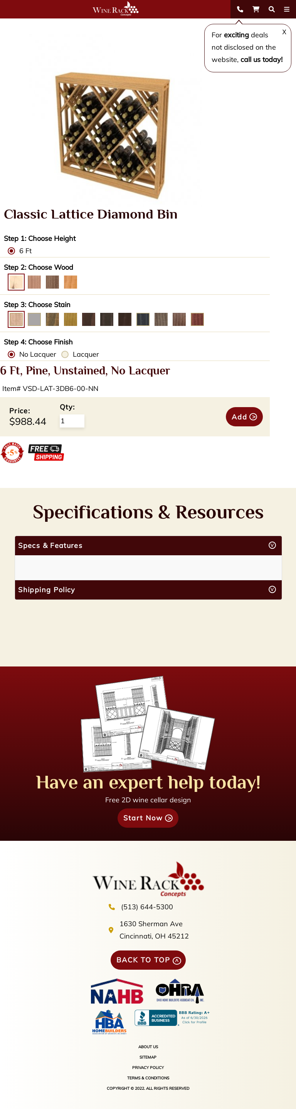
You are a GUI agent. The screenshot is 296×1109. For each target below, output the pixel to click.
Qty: (67, 407)
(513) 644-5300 (147, 906)
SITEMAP (148, 1057)
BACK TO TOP (143, 959)
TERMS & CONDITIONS (148, 1078)
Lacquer (86, 354)
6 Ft (25, 250)
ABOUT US (148, 1046)
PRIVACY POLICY (148, 1067)
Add (239, 417)
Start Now (143, 817)
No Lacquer (37, 354)
